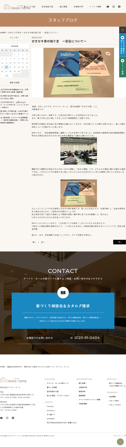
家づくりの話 (29, 6)
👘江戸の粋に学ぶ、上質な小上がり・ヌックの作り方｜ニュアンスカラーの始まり (14, 104)
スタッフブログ (115, 405)
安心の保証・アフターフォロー (58, 395)
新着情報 (82, 395)
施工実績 (63, 6)
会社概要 (112, 396)
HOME (3, 367)
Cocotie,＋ (51, 410)
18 (27, 63)
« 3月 (6, 75)
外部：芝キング (118, 436)
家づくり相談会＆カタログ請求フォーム (117, 384)
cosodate (51, 418)
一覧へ (119, 242)
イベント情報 (95, 6)
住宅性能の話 (47, 6)
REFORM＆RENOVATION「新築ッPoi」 (62, 422)
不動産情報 (83, 403)
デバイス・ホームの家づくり (58, 383)
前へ (34, 242)
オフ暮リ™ (51, 414)
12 (2, 63)
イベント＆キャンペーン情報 (89, 399)
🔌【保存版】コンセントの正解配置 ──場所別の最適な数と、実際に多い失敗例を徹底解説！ (14, 120)
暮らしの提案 (52, 387)
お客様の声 (78, 6)
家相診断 (82, 391)
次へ (43, 242)
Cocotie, (50, 406)
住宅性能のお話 (53, 391)
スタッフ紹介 (114, 401)
